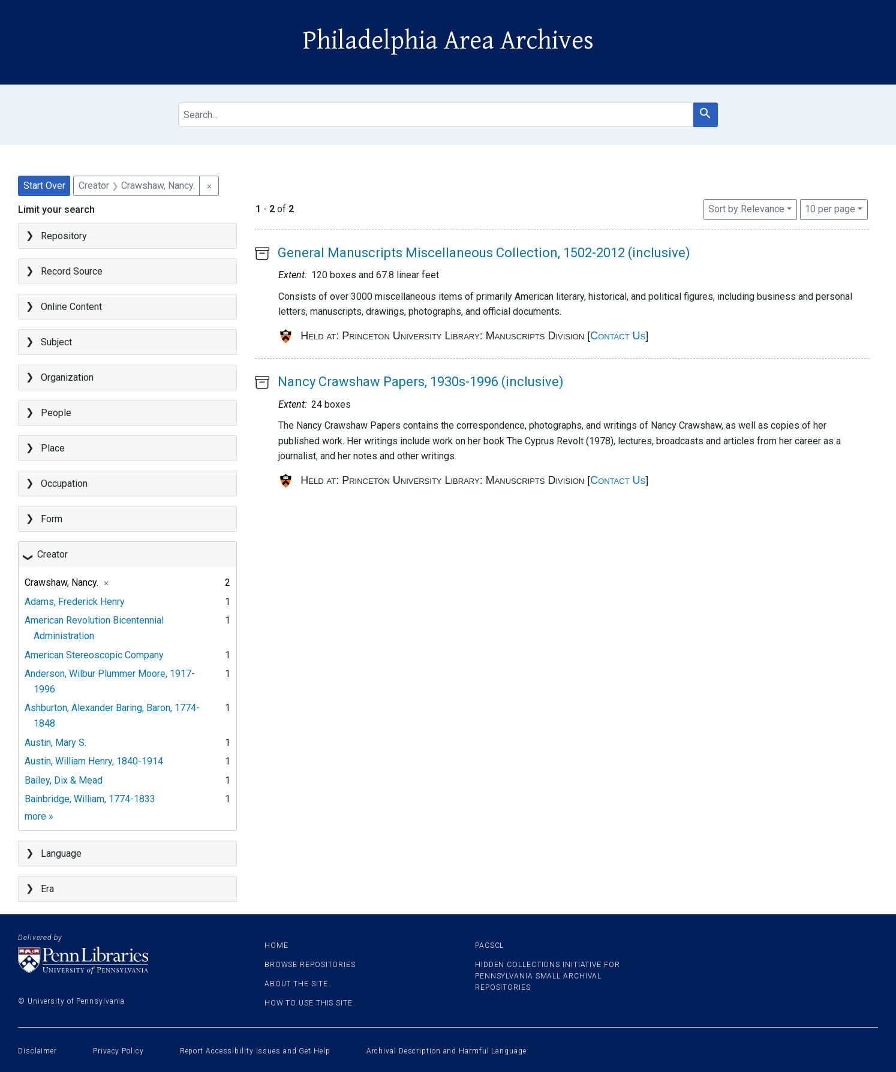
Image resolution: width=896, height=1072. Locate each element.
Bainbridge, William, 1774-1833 (90, 799)
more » (39, 816)
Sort (746, 209)
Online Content (71, 306)
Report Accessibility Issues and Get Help (255, 1051)
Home (276, 945)
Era (47, 889)
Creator (52, 554)
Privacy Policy (118, 1051)
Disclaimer (37, 1051)
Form (51, 519)
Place (53, 448)
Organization (67, 377)
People (56, 412)
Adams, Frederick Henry (75, 601)
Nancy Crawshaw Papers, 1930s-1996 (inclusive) (421, 381)
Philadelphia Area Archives (448, 41)
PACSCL (489, 945)
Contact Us (617, 336)
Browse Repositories (310, 964)
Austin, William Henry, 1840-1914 (94, 761)
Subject (56, 342)
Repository (64, 236)
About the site (296, 984)
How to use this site (308, 1003)
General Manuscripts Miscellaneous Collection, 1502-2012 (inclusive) (484, 252)
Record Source (72, 271)
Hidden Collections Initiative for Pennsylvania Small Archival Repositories (547, 976)
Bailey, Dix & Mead (64, 780)
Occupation (64, 483)
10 (830, 208)
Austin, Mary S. (55, 742)
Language (61, 853)
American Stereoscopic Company (94, 655)
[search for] (435, 115)
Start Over (44, 185)
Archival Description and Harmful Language (446, 1051)
